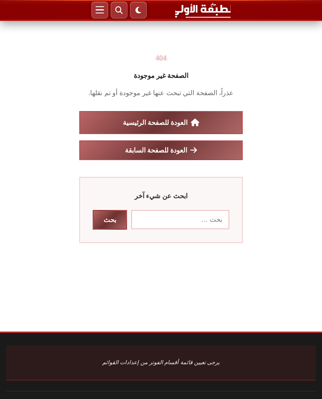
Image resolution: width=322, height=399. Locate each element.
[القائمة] (99, 10)
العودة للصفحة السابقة (161, 150)
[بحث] (119, 10)
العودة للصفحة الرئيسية (161, 122)
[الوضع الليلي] (138, 10)
